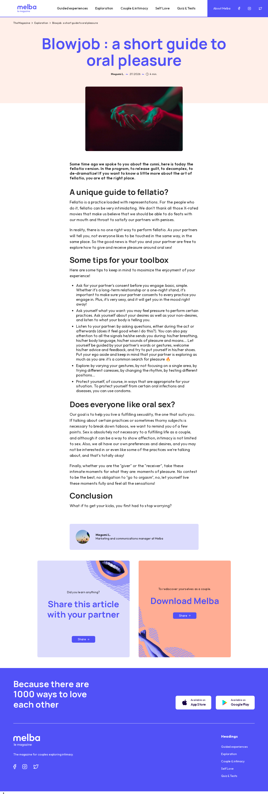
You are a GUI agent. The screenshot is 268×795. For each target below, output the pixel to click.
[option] (137, 793)
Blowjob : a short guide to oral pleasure (75, 22)
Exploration (41, 22)
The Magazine (21, 22)
